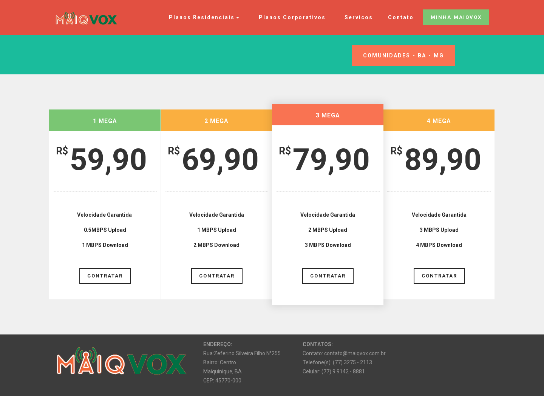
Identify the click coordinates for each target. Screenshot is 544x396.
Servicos (357, 17)
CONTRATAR (105, 275)
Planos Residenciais (200, 17)
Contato (401, 17)
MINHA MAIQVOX (456, 17)
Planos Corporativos (290, 17)
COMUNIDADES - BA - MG (403, 55)
